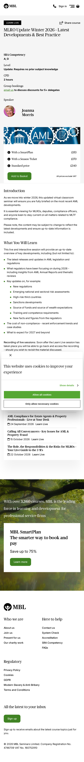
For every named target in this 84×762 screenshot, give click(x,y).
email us (9, 90)
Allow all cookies (42, 394)
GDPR (7, 679)
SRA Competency (14, 54)
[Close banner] (10, 355)
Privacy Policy (12, 670)
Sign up (12, 718)
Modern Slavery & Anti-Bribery (22, 684)
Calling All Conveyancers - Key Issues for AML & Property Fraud (38, 433)
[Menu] (72, 6)
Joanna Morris (28, 112)
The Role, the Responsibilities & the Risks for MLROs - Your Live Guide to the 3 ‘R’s (41, 448)
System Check (50, 632)
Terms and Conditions (17, 689)
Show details (67, 385)
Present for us (12, 637)
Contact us (48, 627)
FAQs (45, 647)
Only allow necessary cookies (42, 403)
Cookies (9, 675)
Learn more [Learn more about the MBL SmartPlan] (20, 561)
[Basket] (77, 6)
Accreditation (50, 637)
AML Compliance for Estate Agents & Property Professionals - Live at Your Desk (37, 418)
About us (9, 627)
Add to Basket (19, 176)
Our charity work (13, 642)
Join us (8, 632)
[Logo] (10, 6)
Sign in (63, 6)
